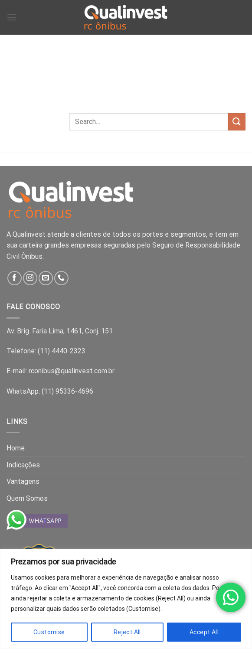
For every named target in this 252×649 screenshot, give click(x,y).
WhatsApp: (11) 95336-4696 (50, 391)
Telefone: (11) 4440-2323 (46, 351)
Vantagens (23, 481)
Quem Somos (27, 498)
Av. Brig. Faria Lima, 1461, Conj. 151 (60, 331)
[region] (126, 599)
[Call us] (61, 278)
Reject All (127, 632)
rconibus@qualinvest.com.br (72, 371)
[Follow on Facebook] (14, 278)
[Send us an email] (46, 278)
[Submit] (236, 121)
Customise (49, 632)
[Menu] (12, 17)
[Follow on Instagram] (30, 278)
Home (16, 448)
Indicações (23, 465)
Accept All (204, 632)
